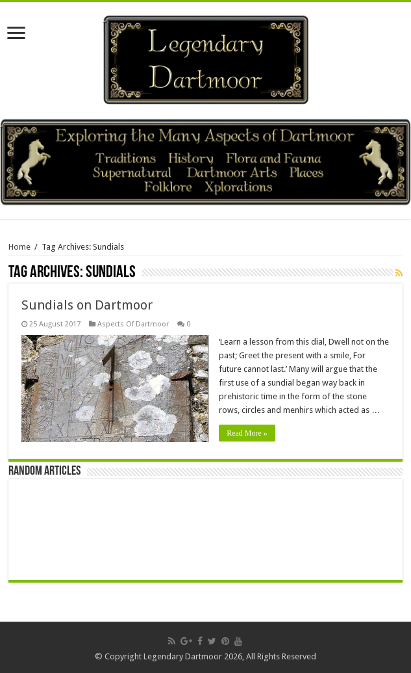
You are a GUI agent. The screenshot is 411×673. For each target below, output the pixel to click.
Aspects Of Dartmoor (133, 324)
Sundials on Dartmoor (87, 305)
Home (19, 247)
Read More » (247, 433)
